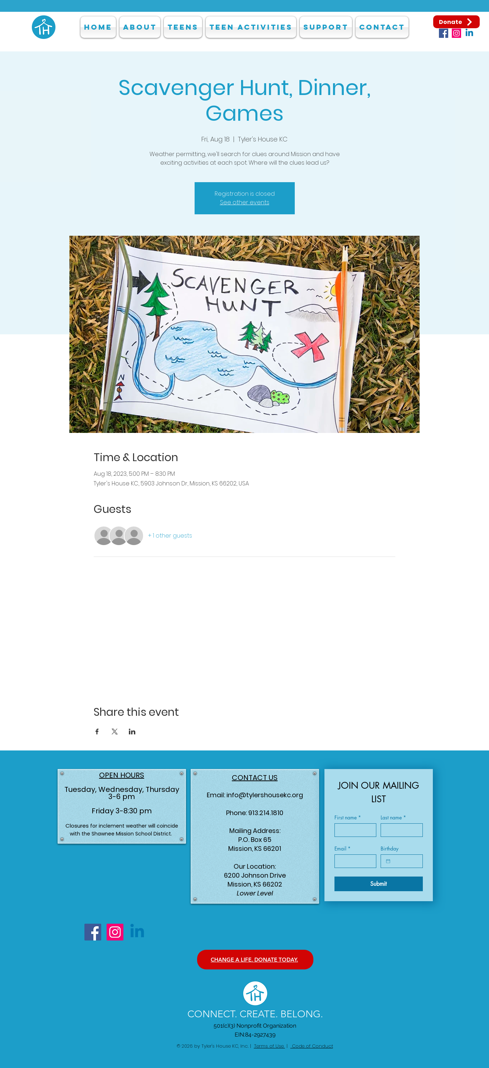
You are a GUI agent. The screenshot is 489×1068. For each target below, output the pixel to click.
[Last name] (399, 830)
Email (342, 848)
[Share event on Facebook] (97, 731)
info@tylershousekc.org (264, 794)
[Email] (353, 861)
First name (347, 817)
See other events (244, 202)
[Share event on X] (114, 731)
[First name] (353, 830)
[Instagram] (456, 33)
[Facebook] (443, 33)
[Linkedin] (469, 33)
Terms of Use (269, 1046)
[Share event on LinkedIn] (132, 731)
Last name (393, 817)
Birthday (389, 848)
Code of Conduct (311, 1046)
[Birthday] (388, 861)
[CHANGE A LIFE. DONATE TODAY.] (255, 959)
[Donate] (456, 21)
